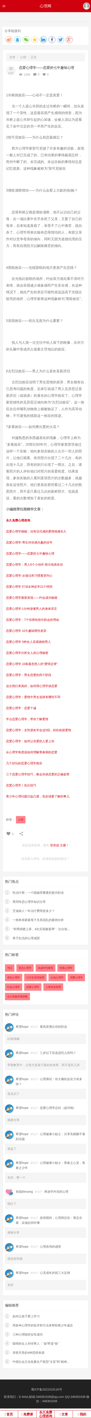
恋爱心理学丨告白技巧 (21, 785)
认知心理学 (57, 977)
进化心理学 (13, 977)
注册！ (64, 845)
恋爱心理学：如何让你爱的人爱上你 (30, 741)
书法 (9, 968)
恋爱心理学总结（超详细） (58, 1108)
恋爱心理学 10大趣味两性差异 (26, 630)
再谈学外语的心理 (56, 1191)
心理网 (45, 6)
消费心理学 (76, 977)
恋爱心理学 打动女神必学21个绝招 (29, 586)
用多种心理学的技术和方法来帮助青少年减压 (43, 1325)
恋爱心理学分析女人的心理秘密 (27, 653)
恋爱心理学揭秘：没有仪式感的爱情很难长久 (36, 531)
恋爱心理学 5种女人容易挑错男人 (28, 642)
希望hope (22, 1026)
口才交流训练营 (35, 977)
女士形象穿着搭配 (17, 996)
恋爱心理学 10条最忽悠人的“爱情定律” (32, 664)
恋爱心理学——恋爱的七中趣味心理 (30, 553)
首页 (9, 1414)
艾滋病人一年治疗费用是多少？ (34, 911)
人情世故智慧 (53, 987)
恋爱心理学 (32, 987)
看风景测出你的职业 (53, 1026)
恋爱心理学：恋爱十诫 (21, 708)
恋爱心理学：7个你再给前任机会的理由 (32, 619)
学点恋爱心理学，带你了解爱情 (27, 719)
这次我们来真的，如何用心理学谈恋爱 (31, 686)
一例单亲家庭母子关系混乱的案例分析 (38, 920)
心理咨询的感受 (50, 1246)
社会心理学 (13, 987)
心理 (23, 57)
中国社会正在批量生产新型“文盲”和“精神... (41, 1361)
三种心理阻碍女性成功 (28, 1334)
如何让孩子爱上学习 (26, 1316)
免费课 (28, 1414)
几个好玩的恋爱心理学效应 (24, 763)
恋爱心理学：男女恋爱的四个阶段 (28, 675)
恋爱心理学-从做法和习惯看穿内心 (29, 575)
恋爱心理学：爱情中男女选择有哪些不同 (33, 697)
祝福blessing (24, 1191)
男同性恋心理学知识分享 (29, 901)
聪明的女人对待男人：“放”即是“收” (36, 1343)
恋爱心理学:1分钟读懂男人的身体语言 (31, 608)
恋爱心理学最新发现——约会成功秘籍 (31, 597)
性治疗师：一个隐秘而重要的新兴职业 (38, 892)
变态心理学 (25, 968)
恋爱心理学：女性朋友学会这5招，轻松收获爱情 (38, 730)
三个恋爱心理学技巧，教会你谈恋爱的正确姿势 (37, 774)
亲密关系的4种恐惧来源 (28, 1352)
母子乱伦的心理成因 (26, 938)
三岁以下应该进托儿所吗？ (58, 1053)
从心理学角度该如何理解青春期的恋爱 (31, 752)
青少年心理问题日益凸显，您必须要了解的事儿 (37, 796)
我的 (83, 1414)
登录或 (54, 845)
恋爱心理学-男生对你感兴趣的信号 (29, 542)
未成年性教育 (45, 968)
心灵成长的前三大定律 (55, 1272)
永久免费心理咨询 (45, 1414)
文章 (12, 57)
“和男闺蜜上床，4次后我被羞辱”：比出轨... (41, 929)
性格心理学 (66, 968)
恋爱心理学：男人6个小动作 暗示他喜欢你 (34, 564)
